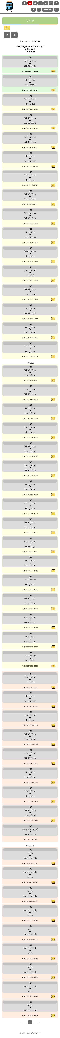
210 (53, 863)
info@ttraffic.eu (36, 1033)
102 (30, 95)
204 (53, 380)
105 (30, 849)
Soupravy (47, 9)
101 (30, 267)
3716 (30, 21)
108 (30, 305)
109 (30, 57)
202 (6, 27)
